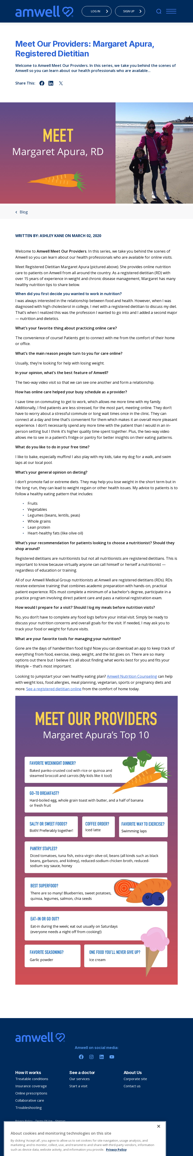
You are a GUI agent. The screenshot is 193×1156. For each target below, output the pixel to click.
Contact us (132, 1086)
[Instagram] (91, 1057)
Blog (21, 212)
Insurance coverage (31, 1086)
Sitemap (60, 1121)
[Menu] (170, 11)
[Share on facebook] (42, 83)
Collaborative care (29, 1100)
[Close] (159, 1140)
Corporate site (135, 1078)
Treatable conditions (31, 1078)
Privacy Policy (23, 1121)
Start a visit (78, 1086)
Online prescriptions (31, 1093)
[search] (159, 11)
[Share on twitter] (61, 83)
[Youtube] (112, 1057)
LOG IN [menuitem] (101, 11)
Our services (79, 1078)
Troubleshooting (28, 1107)
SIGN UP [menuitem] (133, 11)
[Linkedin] (101, 1057)
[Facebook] (81, 1057)
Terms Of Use (43, 1121)
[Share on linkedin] (51, 83)
